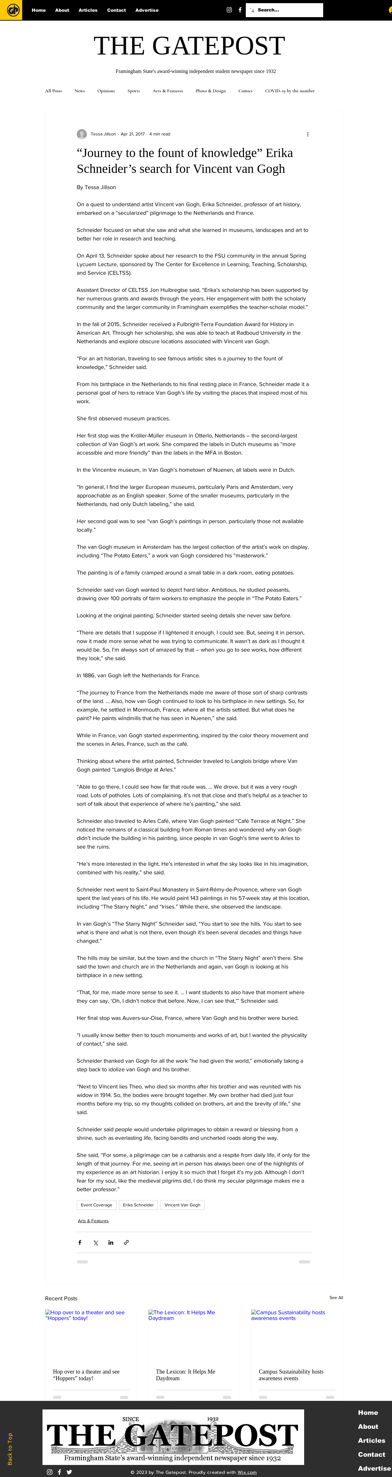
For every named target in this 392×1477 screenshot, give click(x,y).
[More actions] (307, 134)
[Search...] (284, 10)
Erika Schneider (138, 1204)
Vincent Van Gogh (182, 1204)
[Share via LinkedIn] (111, 1242)
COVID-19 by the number (290, 91)
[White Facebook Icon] (59, 1472)
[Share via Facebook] (80, 1242)
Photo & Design (211, 91)
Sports (133, 91)
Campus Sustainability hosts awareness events (291, 1375)
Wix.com (247, 1472)
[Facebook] (240, 9)
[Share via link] (126, 1242)
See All (336, 1297)
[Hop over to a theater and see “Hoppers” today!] (91, 1335)
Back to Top (10, 1449)
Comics (245, 91)
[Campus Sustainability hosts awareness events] (297, 1335)
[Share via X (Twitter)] (95, 1242)
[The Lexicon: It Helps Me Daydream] (194, 1335)
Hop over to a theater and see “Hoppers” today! (86, 1375)
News (80, 91)
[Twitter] (250, 9)
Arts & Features (168, 91)
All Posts (53, 91)
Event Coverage (96, 1204)
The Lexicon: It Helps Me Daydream (185, 1375)
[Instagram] (229, 9)
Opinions (106, 91)
